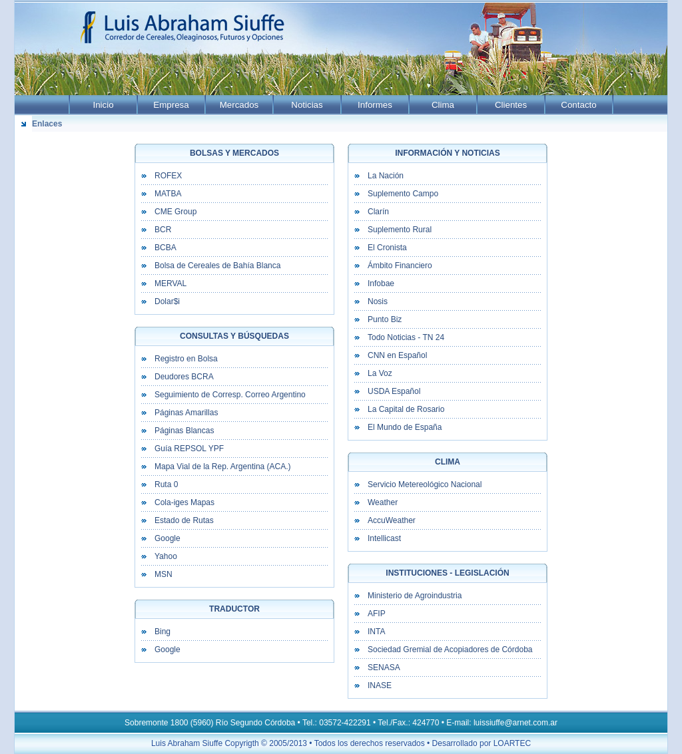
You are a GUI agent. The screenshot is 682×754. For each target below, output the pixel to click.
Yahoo (166, 556)
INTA (376, 631)
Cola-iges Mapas (184, 502)
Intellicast (384, 538)
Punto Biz (385, 319)
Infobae (381, 283)
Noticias (306, 105)
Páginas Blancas (184, 430)
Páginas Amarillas (186, 412)
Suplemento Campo (403, 193)
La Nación (386, 175)
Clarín (378, 211)
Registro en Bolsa (186, 358)
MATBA (168, 193)
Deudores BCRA (184, 376)
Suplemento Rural (400, 229)
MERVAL (170, 283)
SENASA (384, 667)
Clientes (511, 105)
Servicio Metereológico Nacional (425, 484)
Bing (162, 631)
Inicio (103, 105)
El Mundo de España (405, 427)
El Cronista (387, 247)
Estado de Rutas (184, 520)
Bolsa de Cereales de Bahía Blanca (217, 265)
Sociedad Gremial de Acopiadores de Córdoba (450, 649)
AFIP (377, 613)
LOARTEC (512, 743)
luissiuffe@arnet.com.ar (515, 722)
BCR (163, 229)
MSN (163, 574)
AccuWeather (392, 520)
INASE (380, 685)
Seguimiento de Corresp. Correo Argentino (230, 394)
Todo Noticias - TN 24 (406, 337)
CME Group (175, 211)
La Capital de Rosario (406, 409)
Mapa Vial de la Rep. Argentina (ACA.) (223, 466)
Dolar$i (167, 301)
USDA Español (394, 391)
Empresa (170, 105)
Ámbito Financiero (400, 265)
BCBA (165, 247)
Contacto (578, 105)
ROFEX (168, 175)
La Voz (380, 373)
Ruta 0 (166, 484)
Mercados (239, 105)
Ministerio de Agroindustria (415, 595)
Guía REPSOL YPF (189, 448)
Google (167, 538)
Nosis (378, 301)
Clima (443, 105)
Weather (383, 502)
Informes (375, 105)
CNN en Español (397, 355)
